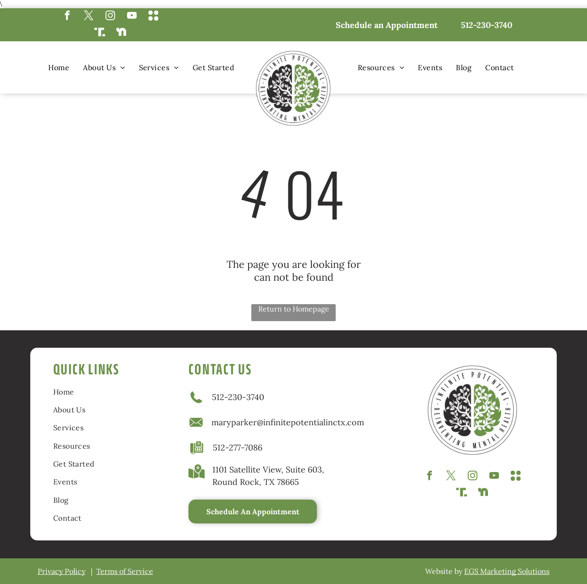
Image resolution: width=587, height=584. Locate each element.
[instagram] (110, 16)
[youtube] (132, 16)
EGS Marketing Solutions (506, 571)
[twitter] (89, 16)
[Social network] (153, 16)
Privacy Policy (61, 571)
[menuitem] (58, 67)
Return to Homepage (293, 308)
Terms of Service (124, 571)
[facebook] (67, 16)
